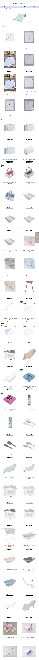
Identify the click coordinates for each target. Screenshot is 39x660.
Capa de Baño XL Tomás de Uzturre (9, 114)
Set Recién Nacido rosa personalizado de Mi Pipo (10, 637)
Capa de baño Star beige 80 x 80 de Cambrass (29, 341)
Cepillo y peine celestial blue (29, 454)
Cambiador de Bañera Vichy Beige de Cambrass (10, 250)
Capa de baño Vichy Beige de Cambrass (10, 295)
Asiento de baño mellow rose (29, 477)
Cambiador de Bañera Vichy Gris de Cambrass (10, 227)
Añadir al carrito (10, 48)
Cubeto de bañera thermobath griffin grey (29, 569)
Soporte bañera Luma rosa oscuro (29, 295)
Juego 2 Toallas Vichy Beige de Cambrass (29, 159)
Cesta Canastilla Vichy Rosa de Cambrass (9, 182)
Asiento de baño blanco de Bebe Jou (10, 386)
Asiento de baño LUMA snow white (10, 614)
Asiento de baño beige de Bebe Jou (29, 363)
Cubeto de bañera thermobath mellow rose (10, 569)
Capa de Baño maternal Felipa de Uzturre (10, 68)
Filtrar (3, 26)
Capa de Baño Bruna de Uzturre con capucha (29, 91)
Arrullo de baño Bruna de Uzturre (29, 68)
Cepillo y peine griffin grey (10, 454)
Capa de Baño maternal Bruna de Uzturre (10, 91)
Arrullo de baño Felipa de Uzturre (10, 46)
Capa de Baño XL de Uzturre (29, 114)
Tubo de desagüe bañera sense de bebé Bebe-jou (10, 318)
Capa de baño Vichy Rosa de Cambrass (29, 250)
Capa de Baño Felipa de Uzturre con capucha (29, 46)
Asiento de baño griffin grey (10, 522)
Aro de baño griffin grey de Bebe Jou (9, 363)
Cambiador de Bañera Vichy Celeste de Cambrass (29, 227)
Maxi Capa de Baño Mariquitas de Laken (10, 409)
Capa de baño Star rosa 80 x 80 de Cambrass (29, 318)
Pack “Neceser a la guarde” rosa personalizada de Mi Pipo (29, 638)
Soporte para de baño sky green (10, 477)
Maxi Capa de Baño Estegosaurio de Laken (29, 386)
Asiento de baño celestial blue (29, 522)
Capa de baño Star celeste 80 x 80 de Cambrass (10, 341)
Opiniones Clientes (35, 237)
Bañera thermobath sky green (10, 545)
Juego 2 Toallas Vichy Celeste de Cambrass (10, 159)
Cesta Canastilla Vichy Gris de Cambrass (29, 182)
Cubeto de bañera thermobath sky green (29, 545)
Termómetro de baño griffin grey (29, 409)
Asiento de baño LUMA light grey (29, 614)
